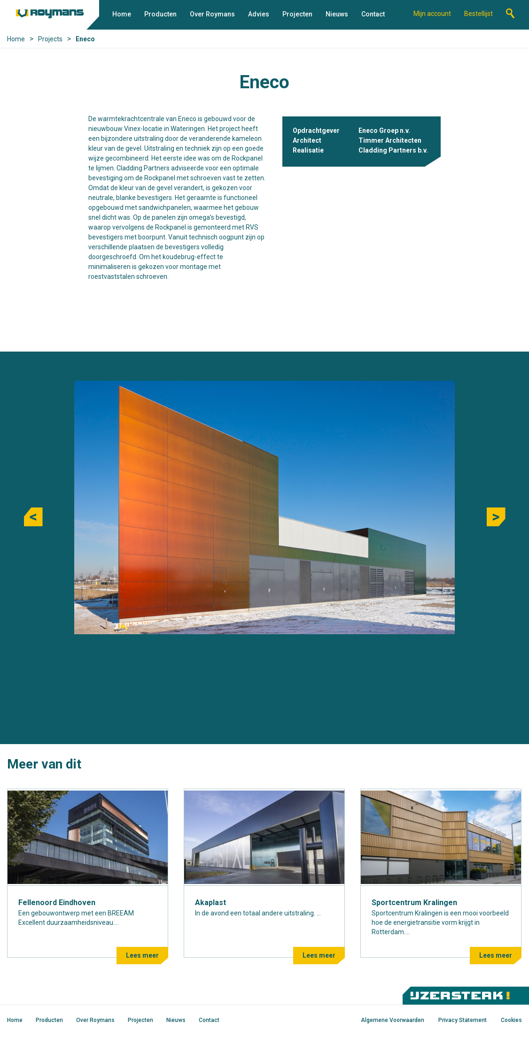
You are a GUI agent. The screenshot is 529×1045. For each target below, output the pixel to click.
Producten (160, 14)
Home (121, 14)
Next (496, 516)
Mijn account (432, 13)
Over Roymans (212, 14)
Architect (307, 140)
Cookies (511, 1020)
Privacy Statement (462, 1020)
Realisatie (308, 150)
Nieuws (337, 14)
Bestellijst (478, 13)
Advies (258, 14)
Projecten (297, 14)
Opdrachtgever (316, 130)
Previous (33, 516)
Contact (373, 14)
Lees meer (142, 955)
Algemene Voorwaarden (392, 1020)
